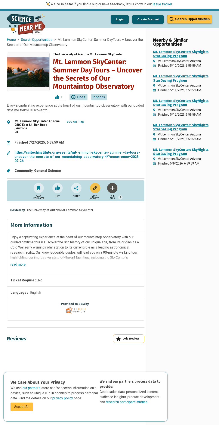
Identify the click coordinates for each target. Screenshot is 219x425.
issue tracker (162, 4)
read (18, 264)
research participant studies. (127, 402)
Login (120, 19)
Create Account (148, 19)
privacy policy (63, 398)
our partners (31, 388)
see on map (75, 121)
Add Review (127, 339)
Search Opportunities (36, 40)
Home (11, 40)
